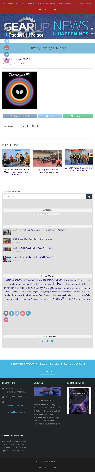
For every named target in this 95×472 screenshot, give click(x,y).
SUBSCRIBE (47, 371)
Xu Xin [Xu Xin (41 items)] (72, 298)
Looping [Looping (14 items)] (65, 288)
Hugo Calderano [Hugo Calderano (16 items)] (23, 284)
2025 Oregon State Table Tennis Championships (47, 170)
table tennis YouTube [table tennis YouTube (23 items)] (81, 295)
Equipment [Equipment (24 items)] (82, 280)
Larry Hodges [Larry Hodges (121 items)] (44, 287)
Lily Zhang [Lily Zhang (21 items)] (58, 288)
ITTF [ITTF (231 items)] (55, 283)
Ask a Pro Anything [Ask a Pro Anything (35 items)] (29, 279)
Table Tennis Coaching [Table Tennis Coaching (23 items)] (48, 295)
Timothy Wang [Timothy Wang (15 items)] (25, 299)
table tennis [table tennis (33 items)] (32, 295)
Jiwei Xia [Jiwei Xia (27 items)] (62, 284)
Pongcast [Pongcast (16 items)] (48, 292)
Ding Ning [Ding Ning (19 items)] (73, 280)
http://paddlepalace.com (15, 412)
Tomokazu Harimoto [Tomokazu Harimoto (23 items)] (39, 299)
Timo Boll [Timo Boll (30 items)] (16, 299)
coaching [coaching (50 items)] (48, 279)
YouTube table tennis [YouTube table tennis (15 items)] (82, 299)
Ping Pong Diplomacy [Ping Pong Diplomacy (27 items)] (36, 291)
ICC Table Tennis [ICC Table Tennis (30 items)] (37, 284)
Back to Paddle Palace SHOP (12, 3)
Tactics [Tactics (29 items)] (9, 299)
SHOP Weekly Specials (46, 3)
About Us (30, 3)
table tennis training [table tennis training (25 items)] (65, 295)
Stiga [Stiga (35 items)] (24, 294)
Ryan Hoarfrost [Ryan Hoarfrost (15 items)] (62, 292)
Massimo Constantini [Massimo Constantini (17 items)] (83, 288)
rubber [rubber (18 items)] (54, 292)
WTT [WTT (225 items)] (64, 298)
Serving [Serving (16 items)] (69, 292)
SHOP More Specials (83, 3)
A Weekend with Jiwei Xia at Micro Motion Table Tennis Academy (16, 172)
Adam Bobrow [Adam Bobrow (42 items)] (12, 279)
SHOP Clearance (65, 3)
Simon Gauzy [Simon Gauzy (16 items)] (85, 292)
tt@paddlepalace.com (14, 405)
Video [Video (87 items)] (56, 299)
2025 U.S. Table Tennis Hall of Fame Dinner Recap (79, 169)
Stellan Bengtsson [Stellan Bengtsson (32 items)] (13, 295)
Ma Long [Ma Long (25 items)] (72, 288)
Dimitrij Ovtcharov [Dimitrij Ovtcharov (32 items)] (61, 280)
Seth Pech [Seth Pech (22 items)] (76, 291)
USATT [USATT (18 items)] (50, 299)
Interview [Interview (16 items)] (48, 284)
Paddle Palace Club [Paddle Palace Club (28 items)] (19, 291)
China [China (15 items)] (40, 280)
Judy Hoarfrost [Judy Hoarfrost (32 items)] (73, 284)
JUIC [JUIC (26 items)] (82, 284)
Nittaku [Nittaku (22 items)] (8, 291)
